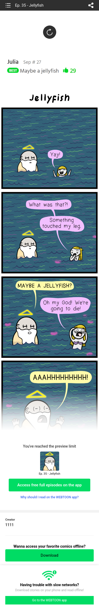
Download (49, 555)
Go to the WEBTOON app (49, 600)
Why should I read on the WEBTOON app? (49, 497)
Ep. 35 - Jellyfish (29, 5)
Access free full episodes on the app (49, 485)
